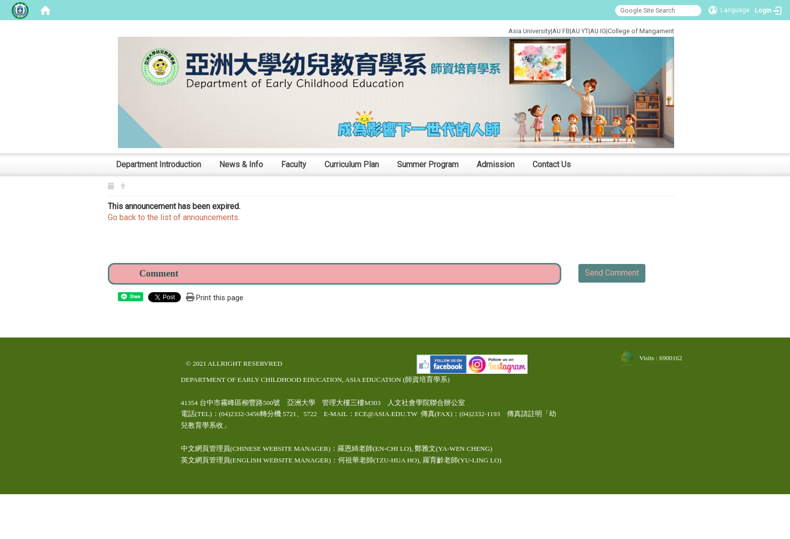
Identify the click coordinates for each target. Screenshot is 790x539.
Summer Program (427, 164)
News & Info (241, 164)
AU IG (598, 31)
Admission (495, 164)
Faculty (293, 164)
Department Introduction (158, 164)
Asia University (529, 31)
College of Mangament (641, 31)
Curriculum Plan (351, 164)
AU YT (579, 31)
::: (474, 29)
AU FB (561, 31)
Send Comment (612, 273)
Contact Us (552, 164)
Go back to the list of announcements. (174, 217)
